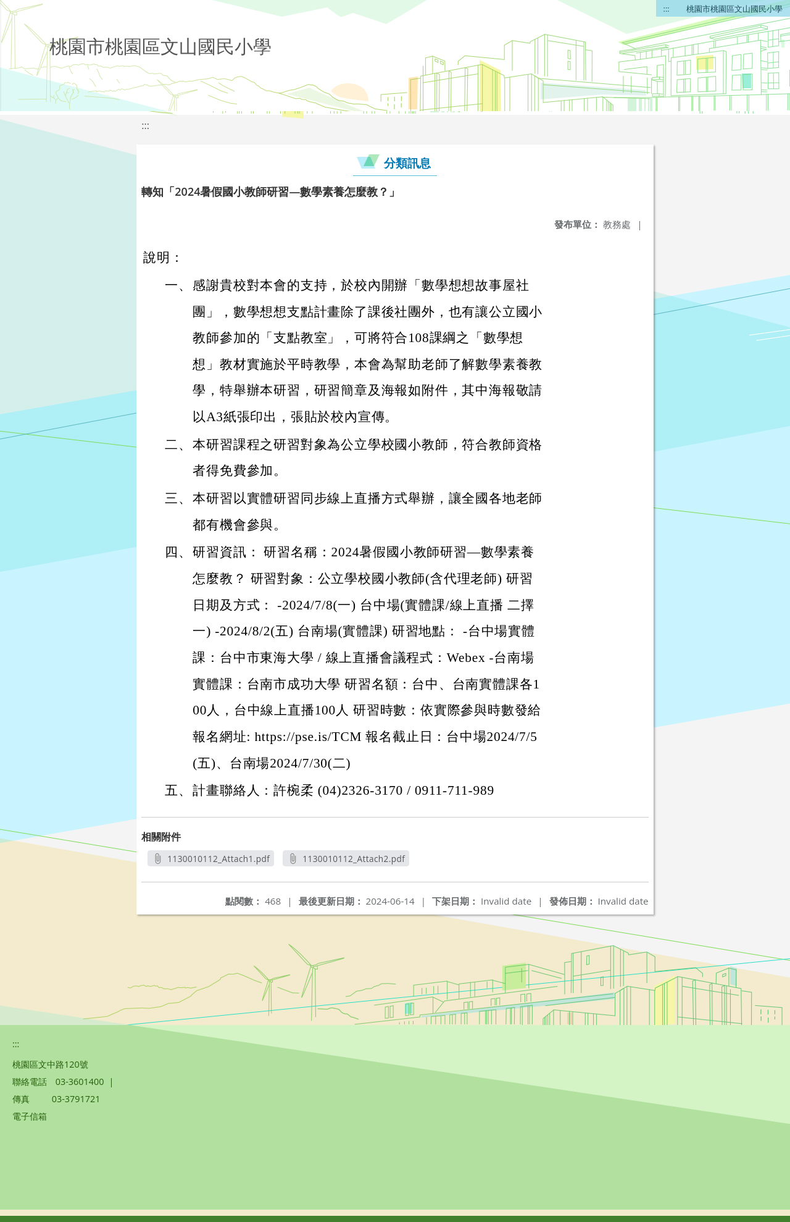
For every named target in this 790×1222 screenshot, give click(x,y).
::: (666, 8)
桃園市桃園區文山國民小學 (734, 8)
